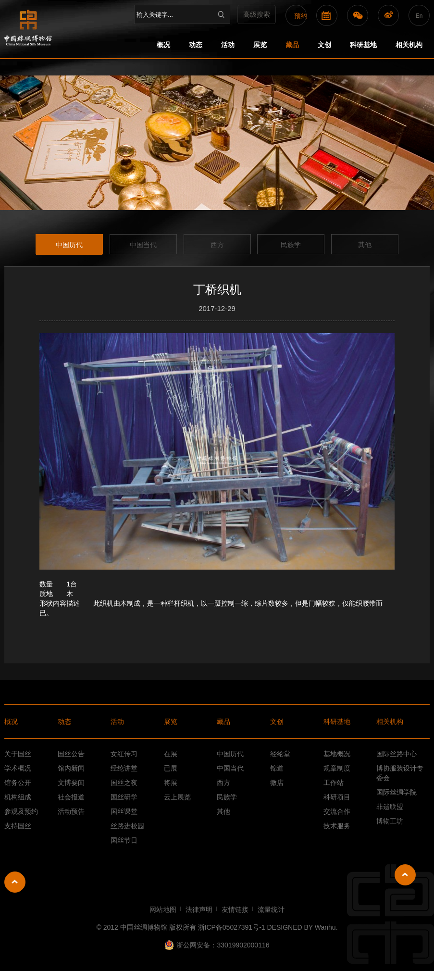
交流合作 (336, 811)
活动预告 (71, 811)
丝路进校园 (127, 826)
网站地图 (162, 909)
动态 (195, 45)
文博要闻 (71, 782)
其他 (365, 245)
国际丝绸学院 (396, 792)
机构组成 (17, 797)
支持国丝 (17, 826)
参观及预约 (21, 811)
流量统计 (271, 909)
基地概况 (336, 754)
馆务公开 (17, 782)
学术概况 (17, 768)
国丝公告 (71, 754)
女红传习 (124, 754)
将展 (170, 782)
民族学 (291, 245)
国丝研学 (124, 797)
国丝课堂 (124, 811)
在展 (170, 754)
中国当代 (143, 245)
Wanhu (325, 927)
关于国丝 (17, 754)
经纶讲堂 (124, 768)
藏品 (292, 45)
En (419, 15)
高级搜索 (256, 14)
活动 (228, 45)
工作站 (333, 782)
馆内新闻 (71, 768)
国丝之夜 (124, 782)
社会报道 (71, 797)
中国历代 (69, 245)
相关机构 (409, 45)
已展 (170, 768)
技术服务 (336, 826)
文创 (324, 45)
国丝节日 (124, 840)
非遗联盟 (389, 806)
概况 (163, 45)
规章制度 (336, 768)
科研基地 (363, 45)
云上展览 (177, 797)
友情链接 (235, 909)
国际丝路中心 (396, 754)
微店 (277, 782)
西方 (217, 245)
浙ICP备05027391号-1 (232, 927)
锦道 (277, 768)
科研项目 (336, 797)
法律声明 (199, 909)
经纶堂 (280, 754)
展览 (260, 45)
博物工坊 (389, 821)
